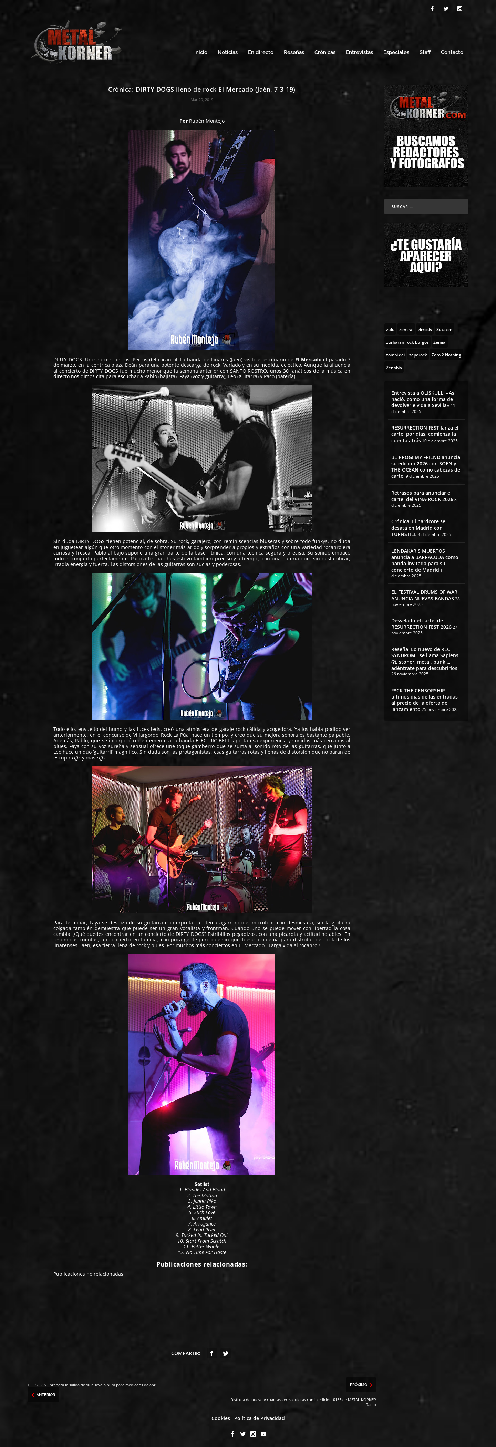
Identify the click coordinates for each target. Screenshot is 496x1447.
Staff (425, 51)
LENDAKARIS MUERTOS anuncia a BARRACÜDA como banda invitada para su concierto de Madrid (424, 558)
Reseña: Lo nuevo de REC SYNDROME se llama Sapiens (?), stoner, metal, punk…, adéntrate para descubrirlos (424, 657)
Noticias (228, 51)
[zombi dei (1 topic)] (395, 352)
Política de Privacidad (259, 1416)
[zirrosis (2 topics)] (425, 327)
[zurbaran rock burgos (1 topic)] (407, 339)
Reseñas (294, 51)
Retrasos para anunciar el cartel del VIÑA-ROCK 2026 (422, 494)
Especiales (396, 51)
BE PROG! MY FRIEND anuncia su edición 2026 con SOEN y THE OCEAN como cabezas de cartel (425, 464)
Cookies (220, 1416)
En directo (260, 51)
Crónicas (324, 51)
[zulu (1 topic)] (390, 327)
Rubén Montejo (207, 118)
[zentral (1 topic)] (406, 327)
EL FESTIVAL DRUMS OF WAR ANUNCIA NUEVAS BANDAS (424, 593)
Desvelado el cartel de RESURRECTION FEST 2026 (421, 622)
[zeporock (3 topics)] (418, 352)
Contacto (452, 51)
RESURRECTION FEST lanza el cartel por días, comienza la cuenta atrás (424, 431)
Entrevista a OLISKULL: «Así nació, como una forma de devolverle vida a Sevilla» (423, 396)
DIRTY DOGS (67, 357)
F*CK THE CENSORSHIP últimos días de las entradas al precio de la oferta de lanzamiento (424, 698)
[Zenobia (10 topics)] (394, 365)
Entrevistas (359, 51)
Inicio (200, 51)
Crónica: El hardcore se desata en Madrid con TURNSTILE (418, 525)
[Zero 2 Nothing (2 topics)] (446, 352)
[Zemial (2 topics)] (440, 339)
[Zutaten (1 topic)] (444, 327)
